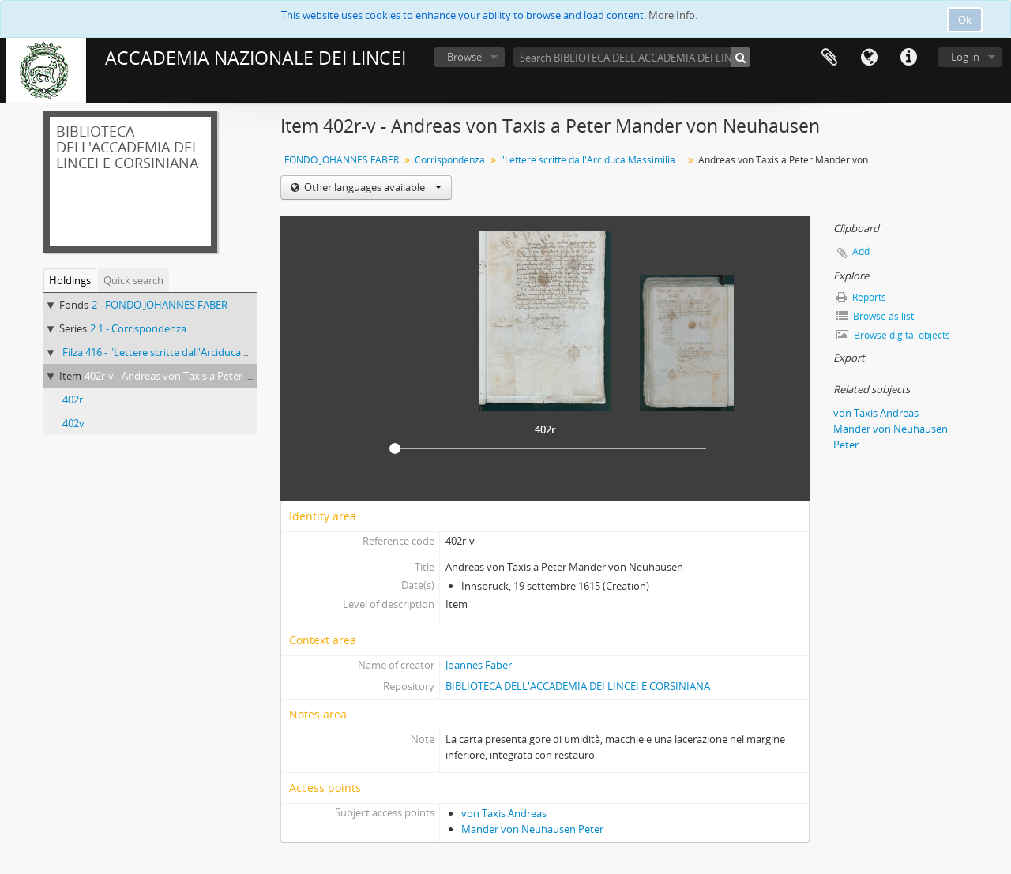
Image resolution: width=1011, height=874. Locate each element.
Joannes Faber (478, 665)
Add (861, 251)
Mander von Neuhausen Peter (532, 829)
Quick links (908, 57)
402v (73, 423)
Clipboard (829, 57)
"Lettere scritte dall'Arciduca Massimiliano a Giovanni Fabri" (593, 160)
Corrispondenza (450, 160)
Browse (464, 57)
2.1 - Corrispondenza (138, 328)
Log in (965, 57)
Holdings (70, 280)
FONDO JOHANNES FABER (341, 160)
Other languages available (372, 187)
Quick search (133, 280)
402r (72, 399)
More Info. (672, 15)
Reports (861, 297)
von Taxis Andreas (504, 813)
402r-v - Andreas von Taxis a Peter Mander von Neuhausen (222, 376)
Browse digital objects (893, 335)
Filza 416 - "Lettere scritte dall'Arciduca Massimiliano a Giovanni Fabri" (224, 352)
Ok (965, 20)
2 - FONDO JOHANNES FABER (159, 305)
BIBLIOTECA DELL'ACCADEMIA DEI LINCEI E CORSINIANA (577, 686)
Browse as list (875, 316)
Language (869, 57)
